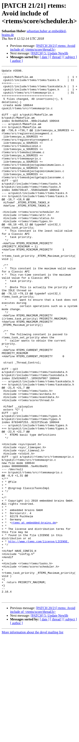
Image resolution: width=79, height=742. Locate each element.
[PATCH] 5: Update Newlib (49, 53)
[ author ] (16, 61)
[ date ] (44, 57)
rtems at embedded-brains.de (34, 613)
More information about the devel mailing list (32, 738)
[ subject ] (70, 57)
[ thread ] (56, 57)
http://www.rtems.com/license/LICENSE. (38, 636)
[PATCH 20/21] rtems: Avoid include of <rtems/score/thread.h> (42, 47)
